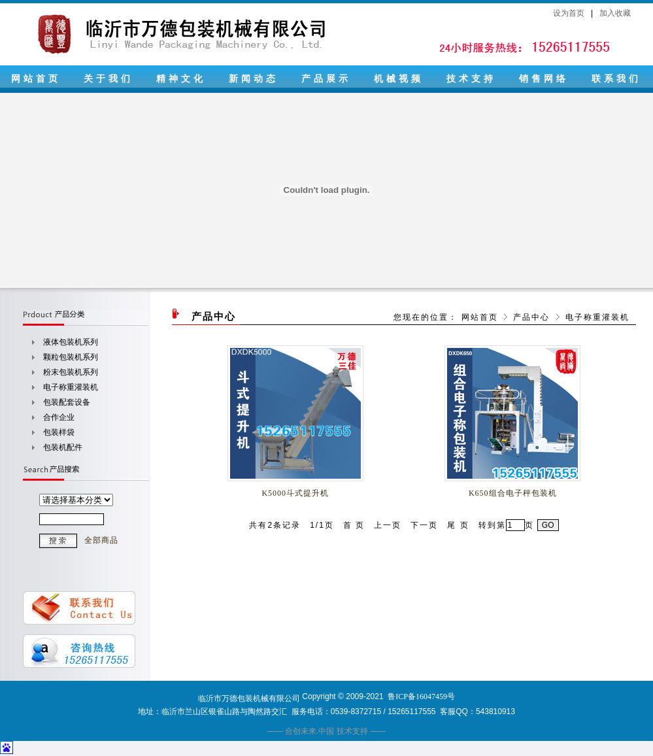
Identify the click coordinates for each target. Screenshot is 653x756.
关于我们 (108, 79)
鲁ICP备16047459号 (421, 696)
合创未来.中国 (309, 731)
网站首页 (36, 79)
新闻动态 (253, 79)
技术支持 (471, 79)
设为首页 (568, 13)
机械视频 (399, 79)
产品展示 (326, 79)
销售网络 (544, 79)
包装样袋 (59, 432)
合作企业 (59, 417)
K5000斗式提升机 (295, 493)
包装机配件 (62, 447)
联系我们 (616, 79)
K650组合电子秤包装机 (513, 493)
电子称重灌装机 (70, 387)
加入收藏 (615, 13)
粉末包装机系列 (70, 372)
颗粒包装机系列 (70, 357)
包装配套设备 (66, 402)
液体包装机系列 (70, 342)
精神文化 (181, 79)
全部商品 (101, 540)
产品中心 (531, 317)
